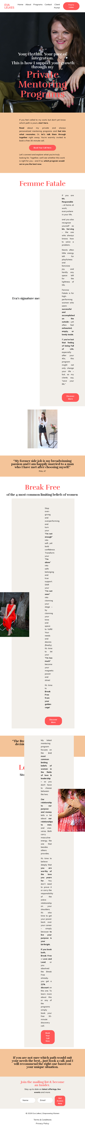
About (28, 4)
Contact (48, 4)
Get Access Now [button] (60, 1100)
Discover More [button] (70, 397)
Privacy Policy (42, 1123)
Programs (37, 4)
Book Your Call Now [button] (47, 1037)
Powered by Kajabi (42, 1128)
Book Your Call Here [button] (42, 148)
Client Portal (57, 6)
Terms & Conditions (42, 1119)
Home (20, 4)
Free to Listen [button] (71, 6)
